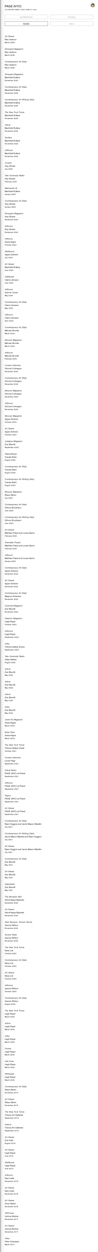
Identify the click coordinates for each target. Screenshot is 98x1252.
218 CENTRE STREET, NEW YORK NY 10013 (21, 10)
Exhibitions (26, 17)
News (26, 24)
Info (71, 24)
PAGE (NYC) (13, 6)
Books (71, 17)
